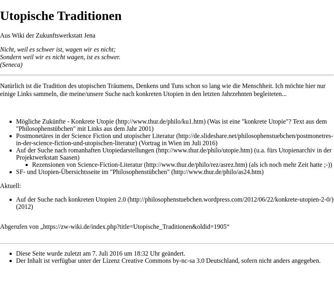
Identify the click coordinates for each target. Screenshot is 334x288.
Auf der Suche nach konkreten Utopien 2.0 (71, 199)
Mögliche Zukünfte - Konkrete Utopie (65, 121)
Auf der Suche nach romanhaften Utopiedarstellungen (85, 150)
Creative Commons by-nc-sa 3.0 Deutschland (179, 260)
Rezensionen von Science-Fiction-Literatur (87, 164)
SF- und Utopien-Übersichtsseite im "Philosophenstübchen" (93, 171)
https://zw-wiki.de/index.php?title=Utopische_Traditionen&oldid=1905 (135, 226)
